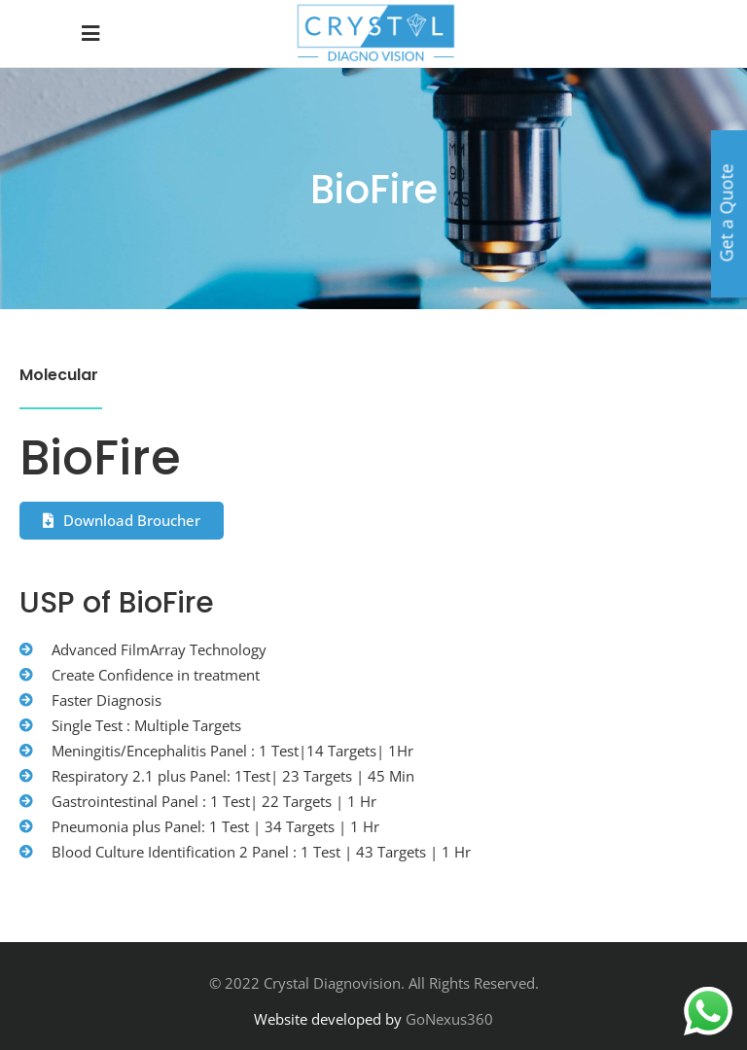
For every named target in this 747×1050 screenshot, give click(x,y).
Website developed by (328, 1019)
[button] (121, 521)
